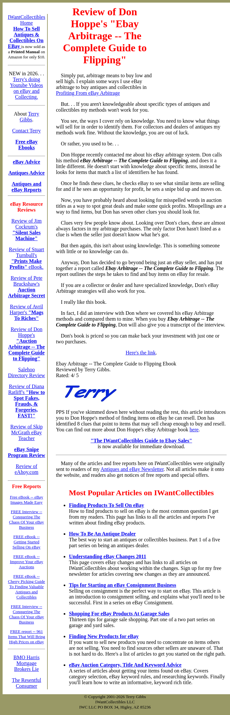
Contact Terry (26, 130)
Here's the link (141, 352)
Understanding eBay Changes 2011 (107, 556)
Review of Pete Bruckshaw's (26, 286)
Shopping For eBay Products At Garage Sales (119, 613)
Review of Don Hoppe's (26, 344)
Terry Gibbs (29, 116)
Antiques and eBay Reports (27, 186)
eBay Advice (26, 162)
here (194, 429)
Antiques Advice (26, 173)
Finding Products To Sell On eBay (106, 505)
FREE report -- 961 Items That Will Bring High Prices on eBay (26, 636)
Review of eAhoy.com (26, 469)
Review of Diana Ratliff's (26, 401)
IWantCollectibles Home (26, 20)
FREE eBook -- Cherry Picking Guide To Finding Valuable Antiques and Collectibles (26, 586)
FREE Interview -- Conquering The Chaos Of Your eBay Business (26, 519)
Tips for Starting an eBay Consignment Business (122, 585)
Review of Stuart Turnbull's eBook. (26, 258)
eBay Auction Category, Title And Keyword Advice (125, 665)
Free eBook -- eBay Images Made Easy (26, 500)
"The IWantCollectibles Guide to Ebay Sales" (141, 440)
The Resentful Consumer (26, 683)
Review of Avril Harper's (27, 312)
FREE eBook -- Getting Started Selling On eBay (27, 541)
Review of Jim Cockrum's (26, 229)
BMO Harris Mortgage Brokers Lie (26, 663)
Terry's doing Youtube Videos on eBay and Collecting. (26, 88)
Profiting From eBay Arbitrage (88, 93)
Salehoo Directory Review (26, 372)
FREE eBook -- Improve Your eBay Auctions (26, 561)
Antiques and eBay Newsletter (131, 469)
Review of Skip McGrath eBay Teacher (26, 432)
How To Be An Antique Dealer (102, 533)
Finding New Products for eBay (104, 636)
